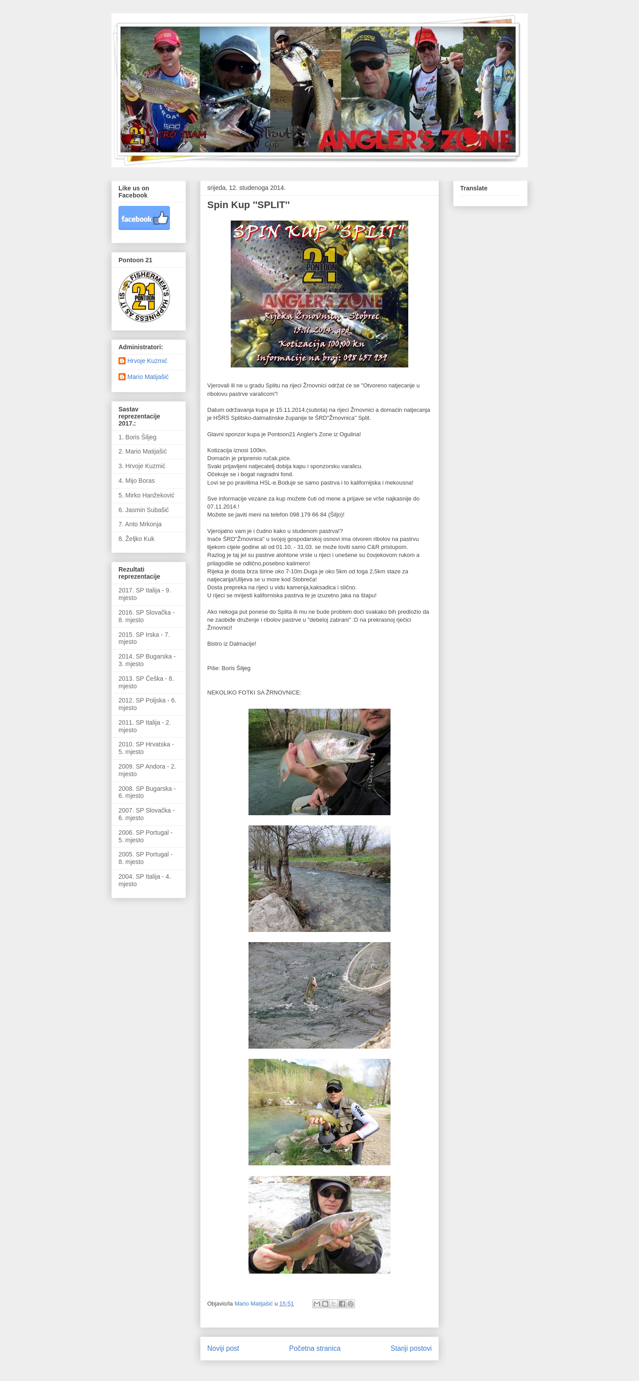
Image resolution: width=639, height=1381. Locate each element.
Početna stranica (315, 1348)
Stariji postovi (411, 1348)
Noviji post (223, 1348)
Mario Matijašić (148, 376)
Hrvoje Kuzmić (147, 360)
